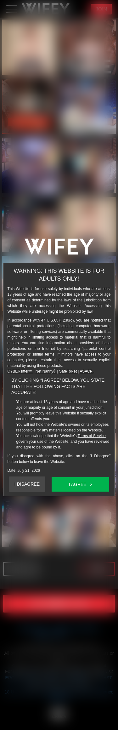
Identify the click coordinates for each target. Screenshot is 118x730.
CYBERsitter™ (21, 371)
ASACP (86, 371)
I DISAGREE (27, 484)
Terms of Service (92, 436)
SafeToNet (68, 371)
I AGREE (80, 484)
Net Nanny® (46, 371)
